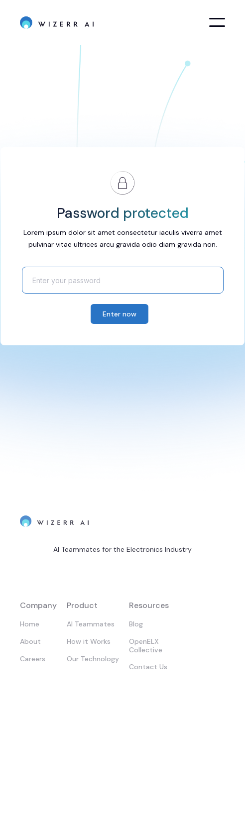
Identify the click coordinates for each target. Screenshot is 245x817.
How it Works (89, 641)
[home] (57, 22)
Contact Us (148, 666)
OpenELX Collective (145, 645)
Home (29, 623)
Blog (136, 623)
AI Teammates (91, 623)
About (30, 641)
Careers (32, 658)
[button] (217, 22)
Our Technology (93, 658)
